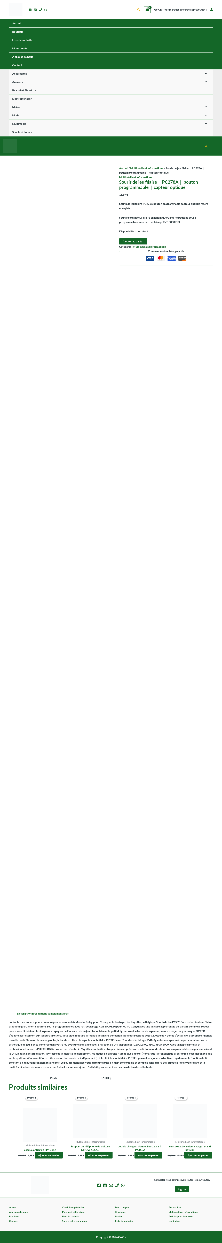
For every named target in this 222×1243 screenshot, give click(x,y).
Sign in (182, 1189)
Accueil (16, 23)
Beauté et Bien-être (24, 90)
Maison (16, 107)
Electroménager (22, 98)
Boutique (17, 31)
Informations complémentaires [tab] (50, 1013)
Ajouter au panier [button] (48, 1155)
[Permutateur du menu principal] (215, 146)
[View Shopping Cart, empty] (147, 9)
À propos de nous (22, 56)
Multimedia (19, 123)
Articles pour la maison (181, 1216)
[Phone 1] (40, 9)
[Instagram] (35, 9)
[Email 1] (45, 9)
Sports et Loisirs (22, 132)
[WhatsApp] (123, 1185)
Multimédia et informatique (146, 168)
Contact (17, 65)
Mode (15, 115)
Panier (118, 1216)
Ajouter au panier (133, 241)
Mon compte (20, 48)
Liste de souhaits (22, 40)
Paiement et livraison (73, 1211)
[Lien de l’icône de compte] (211, 9)
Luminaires (174, 1220)
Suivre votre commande (74, 1220)
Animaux (17, 81)
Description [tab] (24, 1013)
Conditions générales (73, 1207)
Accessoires (19, 73)
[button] (138, 9)
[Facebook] (30, 9)
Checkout (120, 1211)
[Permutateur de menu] (205, 74)
